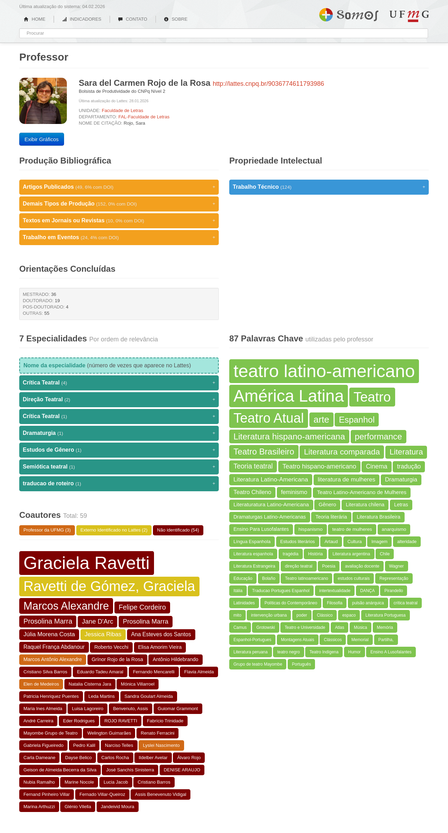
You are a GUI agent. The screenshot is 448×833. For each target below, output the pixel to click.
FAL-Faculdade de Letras (143, 116)
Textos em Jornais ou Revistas (119, 220)
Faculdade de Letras (123, 110)
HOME (35, 19)
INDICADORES (82, 19)
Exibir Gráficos (41, 139)
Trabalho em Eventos (119, 237)
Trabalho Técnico (329, 187)
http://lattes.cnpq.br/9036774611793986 (268, 83)
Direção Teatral (119, 399)
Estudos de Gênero (119, 450)
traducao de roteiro (119, 483)
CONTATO (132, 19)
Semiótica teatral (119, 467)
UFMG (409, 16)
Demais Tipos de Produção (119, 204)
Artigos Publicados (119, 187)
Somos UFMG (348, 13)
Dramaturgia (119, 433)
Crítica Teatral (119, 383)
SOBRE (176, 19)
